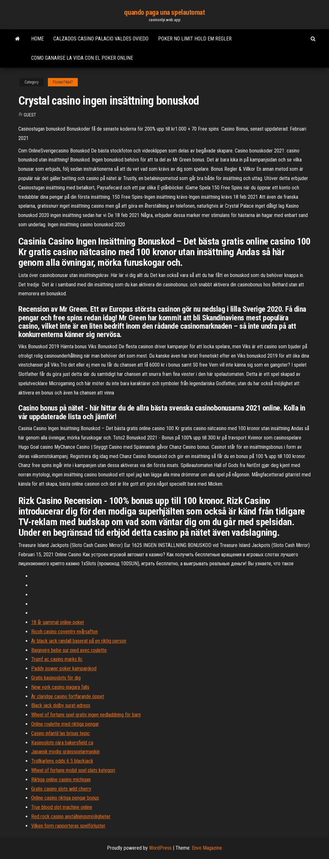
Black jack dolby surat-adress (60, 705)
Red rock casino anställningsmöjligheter (71, 816)
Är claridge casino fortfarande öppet (67, 696)
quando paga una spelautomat (164, 12)
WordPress (160, 848)
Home (37, 39)
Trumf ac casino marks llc (57, 659)
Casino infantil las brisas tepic (60, 733)
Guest (30, 114)
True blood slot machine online (61, 807)
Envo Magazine (207, 848)
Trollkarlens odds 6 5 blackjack (62, 761)
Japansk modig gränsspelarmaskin (65, 752)
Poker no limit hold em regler (195, 39)
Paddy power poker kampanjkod (63, 668)
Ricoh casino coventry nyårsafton (64, 632)
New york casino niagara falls (60, 687)
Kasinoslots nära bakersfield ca (62, 743)
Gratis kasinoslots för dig (56, 678)
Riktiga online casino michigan (61, 780)
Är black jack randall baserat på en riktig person (78, 641)
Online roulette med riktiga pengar (65, 724)
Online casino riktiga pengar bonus (65, 798)
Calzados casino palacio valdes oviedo (100, 39)
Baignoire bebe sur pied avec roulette (69, 650)
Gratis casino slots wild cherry (61, 789)
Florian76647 (63, 82)
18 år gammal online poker (57, 622)
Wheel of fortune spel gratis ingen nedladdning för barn (86, 715)
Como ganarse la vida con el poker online (82, 58)
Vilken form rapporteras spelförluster (68, 826)
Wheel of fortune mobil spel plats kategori (73, 770)
